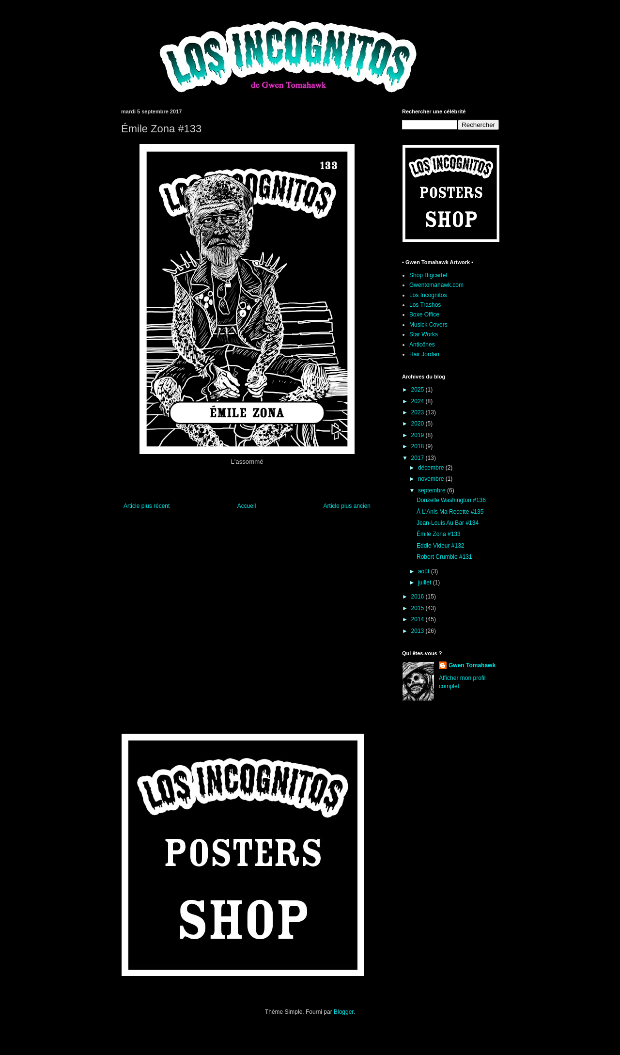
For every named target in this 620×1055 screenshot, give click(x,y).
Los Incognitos (428, 295)
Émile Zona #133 (439, 534)
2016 (418, 596)
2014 (418, 619)
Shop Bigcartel (428, 275)
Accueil (246, 506)
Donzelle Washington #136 (451, 500)
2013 (418, 631)
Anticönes (422, 344)
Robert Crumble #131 (444, 556)
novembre (432, 478)
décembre (432, 467)
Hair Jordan (424, 354)
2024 (418, 401)
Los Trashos (425, 304)
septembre (432, 490)
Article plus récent (147, 506)
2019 (418, 435)
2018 (418, 446)
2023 (418, 412)
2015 (418, 608)
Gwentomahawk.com (436, 285)
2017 (418, 458)
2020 (418, 423)
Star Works (423, 334)
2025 (418, 389)
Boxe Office (424, 314)
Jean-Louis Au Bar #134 (448, 523)
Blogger (344, 1011)
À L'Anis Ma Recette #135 (450, 511)
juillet (425, 582)
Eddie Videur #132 (441, 545)
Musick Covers (428, 324)
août (424, 571)
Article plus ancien (347, 506)
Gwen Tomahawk (472, 665)
